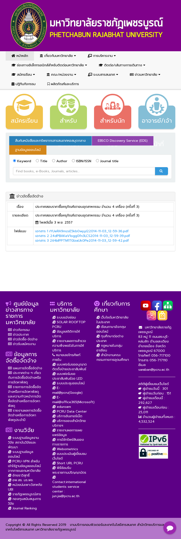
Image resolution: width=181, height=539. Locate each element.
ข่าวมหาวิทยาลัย (145, 74)
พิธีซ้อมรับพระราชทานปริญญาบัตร (69, 470)
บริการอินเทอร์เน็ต (67, 416)
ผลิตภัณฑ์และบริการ (63, 84)
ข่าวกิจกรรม (19, 329)
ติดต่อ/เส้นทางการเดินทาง (122, 65)
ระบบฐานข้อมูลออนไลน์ (20, 454)
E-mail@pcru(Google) (67, 390)
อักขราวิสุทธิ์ (19, 475)
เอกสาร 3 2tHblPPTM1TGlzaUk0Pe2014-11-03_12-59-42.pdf (82, 240)
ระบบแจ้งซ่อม (64, 317)
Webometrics (65, 449)
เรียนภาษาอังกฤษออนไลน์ (111, 329)
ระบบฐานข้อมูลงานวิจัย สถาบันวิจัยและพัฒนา (23, 442)
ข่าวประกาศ (18, 334)
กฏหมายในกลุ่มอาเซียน (109, 348)
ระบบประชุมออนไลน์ (68, 383)
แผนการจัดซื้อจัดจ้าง (25, 368)
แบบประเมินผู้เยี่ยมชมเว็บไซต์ (69, 456)
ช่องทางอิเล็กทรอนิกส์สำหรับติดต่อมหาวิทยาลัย (49, 65)
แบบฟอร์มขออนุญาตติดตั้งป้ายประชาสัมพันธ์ (69, 367)
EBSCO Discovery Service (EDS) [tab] (123, 140)
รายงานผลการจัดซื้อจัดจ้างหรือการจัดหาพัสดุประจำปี (24, 415)
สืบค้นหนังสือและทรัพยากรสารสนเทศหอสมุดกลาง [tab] (50, 140)
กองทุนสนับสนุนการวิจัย (24, 501)
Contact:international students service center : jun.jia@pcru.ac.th (69, 487)
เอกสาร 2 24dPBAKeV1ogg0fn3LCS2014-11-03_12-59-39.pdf (82, 235)
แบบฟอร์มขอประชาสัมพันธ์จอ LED (67, 376)
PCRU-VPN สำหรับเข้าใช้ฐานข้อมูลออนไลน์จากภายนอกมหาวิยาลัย (24, 466)
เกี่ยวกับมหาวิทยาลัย (58, 55)
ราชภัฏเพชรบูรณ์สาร (24, 494)
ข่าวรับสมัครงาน (22, 344)
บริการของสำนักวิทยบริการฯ (69, 423)
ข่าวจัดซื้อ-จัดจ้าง (22, 339)
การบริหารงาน (102, 55)
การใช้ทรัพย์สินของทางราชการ (68, 442)
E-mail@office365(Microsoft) (73, 400)
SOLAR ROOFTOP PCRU (69, 324)
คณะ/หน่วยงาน (61, 74)
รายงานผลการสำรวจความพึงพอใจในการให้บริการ (69, 345)
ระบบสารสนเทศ (103, 74)
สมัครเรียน (23, 74)
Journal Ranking (22, 508)
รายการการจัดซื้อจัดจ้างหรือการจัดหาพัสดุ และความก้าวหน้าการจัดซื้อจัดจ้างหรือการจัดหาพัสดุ (24, 396)
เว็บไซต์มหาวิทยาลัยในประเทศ (112, 320)
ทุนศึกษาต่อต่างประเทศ (109, 338)
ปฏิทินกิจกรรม (24, 84)
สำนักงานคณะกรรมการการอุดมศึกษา (112, 357)
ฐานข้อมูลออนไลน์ (28, 149)
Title (41, 161)
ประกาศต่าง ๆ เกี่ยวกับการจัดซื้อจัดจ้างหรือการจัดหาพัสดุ (24, 377)
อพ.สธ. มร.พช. (20, 480)
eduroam (61, 406)
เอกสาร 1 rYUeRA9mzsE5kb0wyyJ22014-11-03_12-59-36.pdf (82, 231)
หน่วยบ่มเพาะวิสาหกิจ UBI (25, 487)
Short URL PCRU (67, 463)
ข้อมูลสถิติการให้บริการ (66, 334)
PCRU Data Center (69, 411)
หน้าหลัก (20, 55)
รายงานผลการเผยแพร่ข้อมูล (67, 432)
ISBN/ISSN (81, 161)
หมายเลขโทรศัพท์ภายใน (66, 357)
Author (59, 161)
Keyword (22, 161)
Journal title (107, 161)
